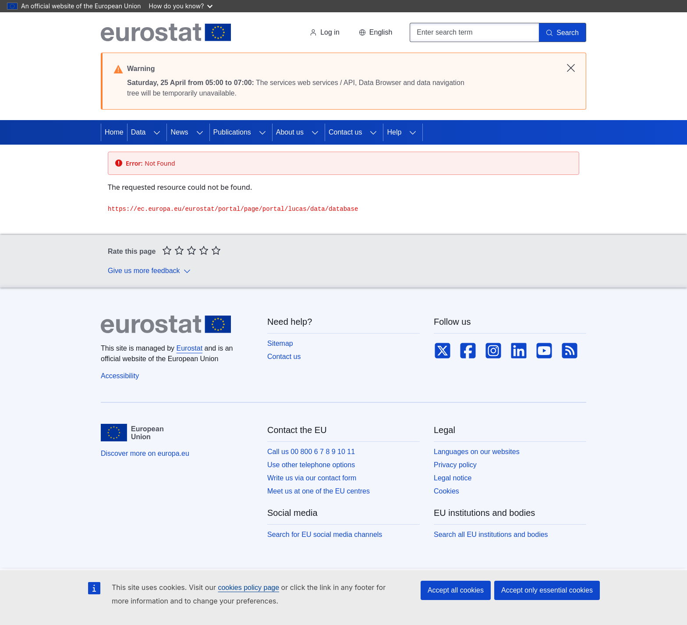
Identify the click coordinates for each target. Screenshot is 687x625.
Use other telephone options (311, 465)
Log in (325, 32)
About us (290, 132)
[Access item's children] (156, 132)
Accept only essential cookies (547, 590)
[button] (375, 32)
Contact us (345, 132)
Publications (232, 132)
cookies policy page (248, 587)
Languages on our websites (477, 451)
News (179, 132)
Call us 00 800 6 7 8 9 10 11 (311, 451)
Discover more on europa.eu (145, 453)
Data (138, 132)
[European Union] (132, 432)
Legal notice (452, 478)
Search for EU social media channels (324, 534)
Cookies (446, 491)
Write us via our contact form (311, 478)
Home (114, 132)
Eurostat (190, 348)
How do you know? (181, 6)
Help (394, 132)
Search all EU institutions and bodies (491, 534)
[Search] (562, 32)
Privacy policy (455, 465)
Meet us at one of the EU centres (318, 491)
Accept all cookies (456, 590)
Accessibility (120, 376)
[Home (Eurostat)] (166, 32)
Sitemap (280, 343)
